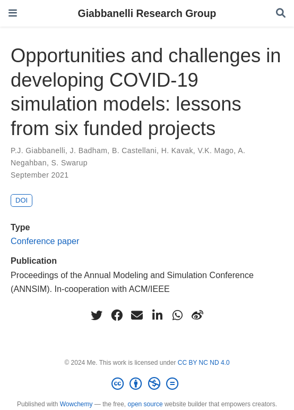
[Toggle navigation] (12, 13)
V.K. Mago (215, 150)
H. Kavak (177, 150)
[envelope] (137, 315)
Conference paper (45, 241)
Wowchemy (76, 404)
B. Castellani (134, 150)
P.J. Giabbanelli (38, 150)
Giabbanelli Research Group (147, 13)
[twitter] (97, 315)
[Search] (281, 13)
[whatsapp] (177, 315)
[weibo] (197, 315)
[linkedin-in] (157, 315)
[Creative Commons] (147, 384)
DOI (21, 200)
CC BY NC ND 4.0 (204, 362)
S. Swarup (69, 162)
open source (145, 404)
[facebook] (117, 315)
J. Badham (89, 150)
